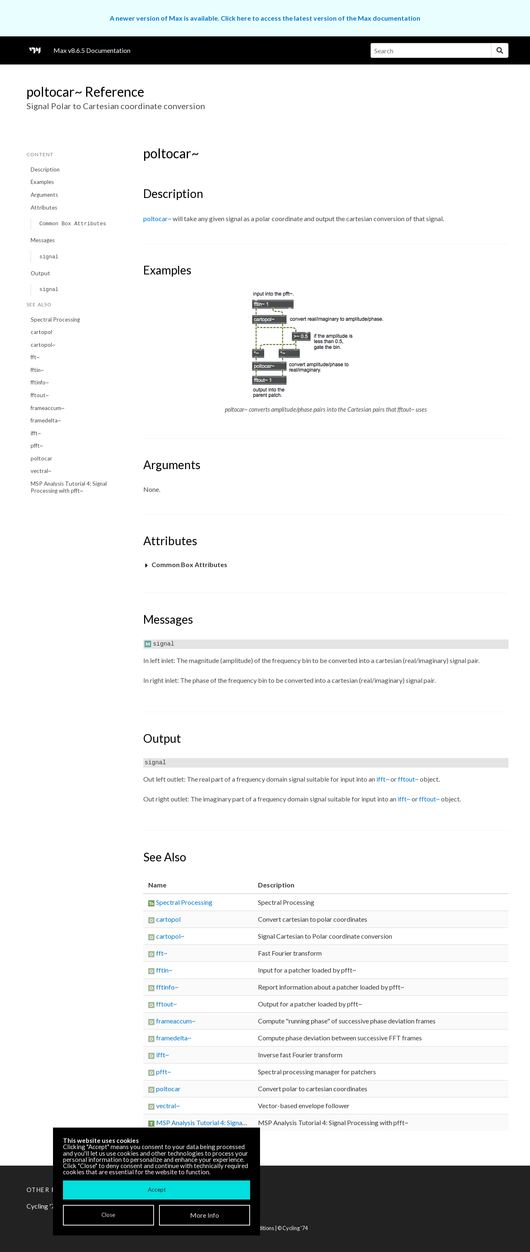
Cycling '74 (295, 1228)
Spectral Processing (55, 319)
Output (40, 273)
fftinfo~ (40, 382)
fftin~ (37, 370)
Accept (157, 1189)
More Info (204, 1215)
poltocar (41, 458)
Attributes (44, 207)
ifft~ (36, 433)
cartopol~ (43, 344)
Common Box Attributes (72, 224)
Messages (43, 240)
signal (48, 257)
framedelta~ (46, 420)
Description (45, 169)
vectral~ (41, 470)
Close (108, 1214)
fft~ (35, 357)
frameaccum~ (48, 408)
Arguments (44, 194)
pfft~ (37, 445)
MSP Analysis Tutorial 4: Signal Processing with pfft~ (69, 487)
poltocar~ (157, 218)
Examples (42, 182)
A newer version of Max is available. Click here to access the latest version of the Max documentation (265, 18)
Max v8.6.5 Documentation (91, 50)
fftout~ (40, 395)
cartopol (41, 332)
